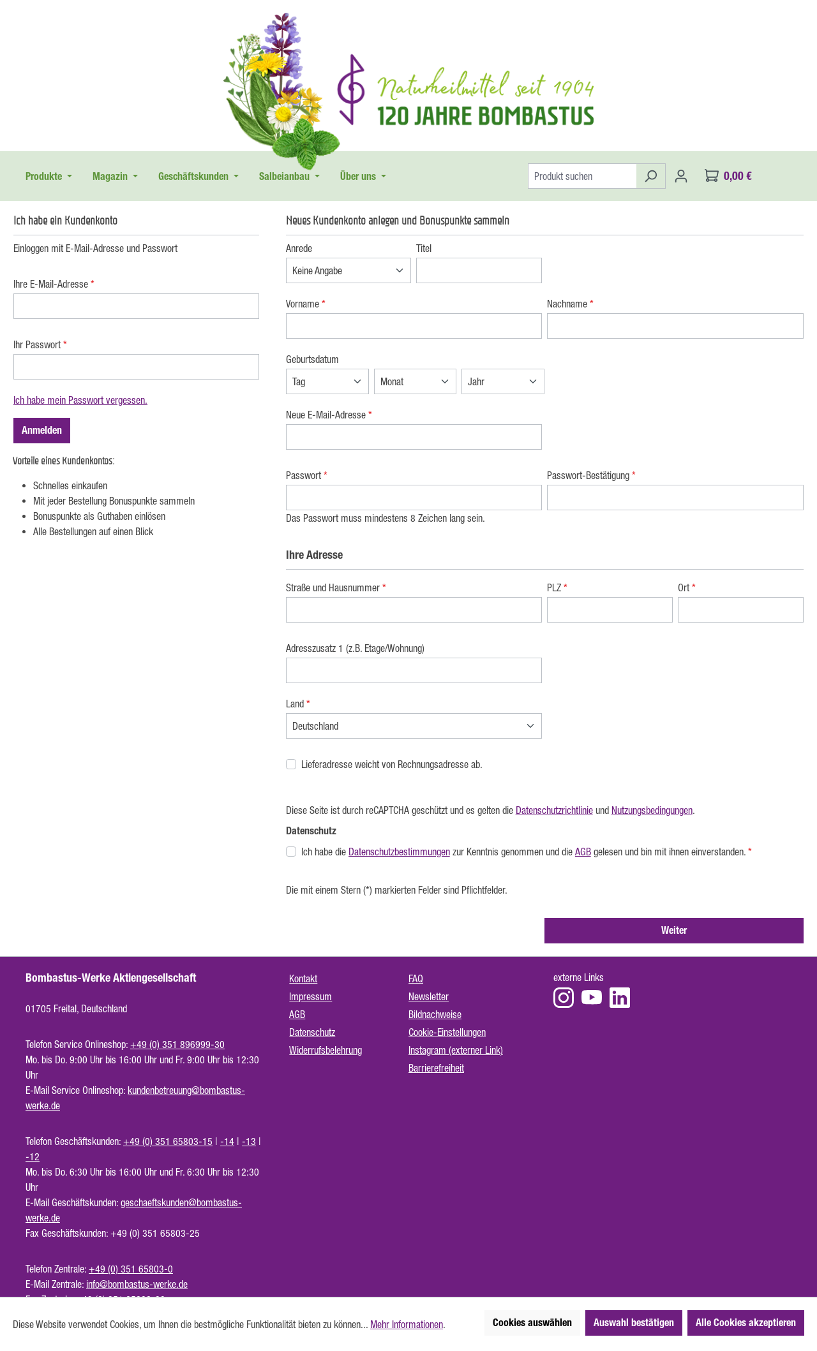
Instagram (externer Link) (455, 1050)
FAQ (415, 978)
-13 (249, 1141)
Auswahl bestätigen (634, 1323)
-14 (227, 1141)
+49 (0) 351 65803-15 (168, 1141)
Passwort (306, 475)
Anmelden (42, 430)
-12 (33, 1156)
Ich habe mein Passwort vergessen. (80, 400)
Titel (423, 248)
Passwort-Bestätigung (591, 475)
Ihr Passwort (40, 344)
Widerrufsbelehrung (325, 1050)
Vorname (306, 303)
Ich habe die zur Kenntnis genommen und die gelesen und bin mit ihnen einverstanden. (526, 851)
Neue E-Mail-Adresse (329, 414)
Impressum (310, 996)
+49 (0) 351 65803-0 (131, 1268)
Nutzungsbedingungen (652, 810)
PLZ (557, 587)
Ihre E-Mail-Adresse (53, 284)
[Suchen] (651, 176)
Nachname (570, 303)
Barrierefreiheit (436, 1068)
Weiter (674, 930)
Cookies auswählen (532, 1323)
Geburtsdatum (312, 359)
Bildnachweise (434, 1014)
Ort (687, 587)
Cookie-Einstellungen (447, 1032)
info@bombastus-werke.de (137, 1284)
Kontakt (303, 978)
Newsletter (428, 996)
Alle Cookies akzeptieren (746, 1323)
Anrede (299, 248)
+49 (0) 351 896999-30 (177, 1044)
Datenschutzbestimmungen (399, 851)
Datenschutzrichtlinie (554, 810)
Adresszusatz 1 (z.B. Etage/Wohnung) (355, 648)
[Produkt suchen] (582, 176)
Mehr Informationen (406, 1324)
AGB (583, 851)
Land (298, 703)
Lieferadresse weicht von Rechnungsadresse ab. (392, 764)
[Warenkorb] (728, 176)
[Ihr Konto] (681, 176)
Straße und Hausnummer (336, 587)
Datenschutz (312, 1032)
